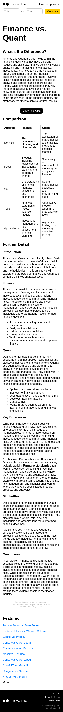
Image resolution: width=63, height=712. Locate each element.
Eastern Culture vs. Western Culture (24, 631)
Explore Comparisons (47, 4)
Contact (56, 693)
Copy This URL (31, 110)
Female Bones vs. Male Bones (21, 625)
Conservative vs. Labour (17, 659)
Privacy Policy (54, 701)
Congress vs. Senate (15, 671)
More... (7, 682)
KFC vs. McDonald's (15, 676)
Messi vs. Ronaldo (14, 654)
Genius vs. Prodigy (14, 636)
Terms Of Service (52, 697)
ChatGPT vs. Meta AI (15, 665)
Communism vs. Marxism (18, 648)
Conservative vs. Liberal (17, 642)
